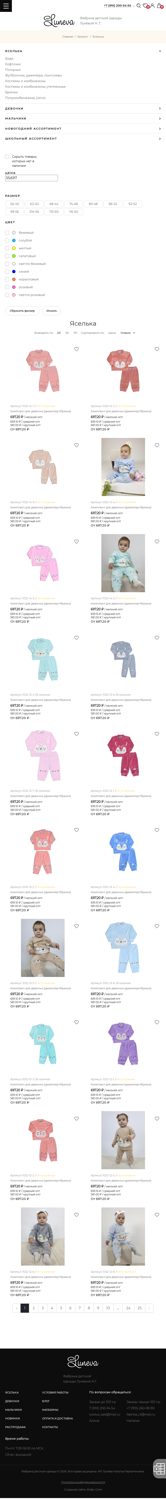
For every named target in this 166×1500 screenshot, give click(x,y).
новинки (12, 1420)
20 (59, 332)
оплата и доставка (57, 1420)
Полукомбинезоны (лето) (25, 98)
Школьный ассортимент (31, 138)
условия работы (55, 1394)
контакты (50, 1429)
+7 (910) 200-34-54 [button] (117, 5)
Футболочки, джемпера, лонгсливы (33, 75)
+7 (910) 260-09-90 (141, 1410)
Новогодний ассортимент (33, 128)
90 (75, 332)
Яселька (13, 51)
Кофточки (13, 64)
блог (46, 1403)
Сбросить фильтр (22, 310)
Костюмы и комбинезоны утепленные (35, 87)
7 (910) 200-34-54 (102, 1410)
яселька (12, 1394)
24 (128, 1310)
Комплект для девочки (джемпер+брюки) (40, 411)
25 (140, 1310)
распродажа (15, 1429)
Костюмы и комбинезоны (25, 81)
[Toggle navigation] (6, 6)
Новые (126, 332)
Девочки (14, 108)
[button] (152, 5)
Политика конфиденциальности (83, 1484)
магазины (50, 1411)
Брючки (11, 92)
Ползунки (13, 70)
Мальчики (16, 118)
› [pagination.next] (149, 1310)
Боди (9, 58)
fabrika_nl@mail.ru (141, 1416)
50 (67, 332)
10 (108, 1310)
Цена (112, 332)
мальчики (13, 1411)
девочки (12, 1403)
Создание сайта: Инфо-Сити (83, 1491)
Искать (51, 310)
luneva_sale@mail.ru (104, 1416)
